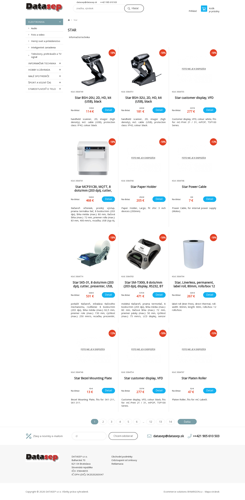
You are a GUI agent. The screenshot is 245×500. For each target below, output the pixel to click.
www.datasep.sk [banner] (44, 7)
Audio (34, 28)
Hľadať (135, 8)
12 (150, 421)
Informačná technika (45, 63)
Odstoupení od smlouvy (124, 460)
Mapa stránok (212, 491)
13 (160, 421)
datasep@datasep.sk (87, 2)
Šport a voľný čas (45, 82)
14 (169, 421)
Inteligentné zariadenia (43, 47)
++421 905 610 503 (108, 2)
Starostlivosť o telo (45, 89)
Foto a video (38, 34)
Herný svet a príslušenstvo (45, 41)
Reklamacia (117, 463)
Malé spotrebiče (45, 76)
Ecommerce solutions (175, 491)
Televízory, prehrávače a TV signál (46, 55)
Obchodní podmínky (121, 456)
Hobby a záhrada (45, 70)
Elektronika (45, 22)
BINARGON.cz (194, 491)
